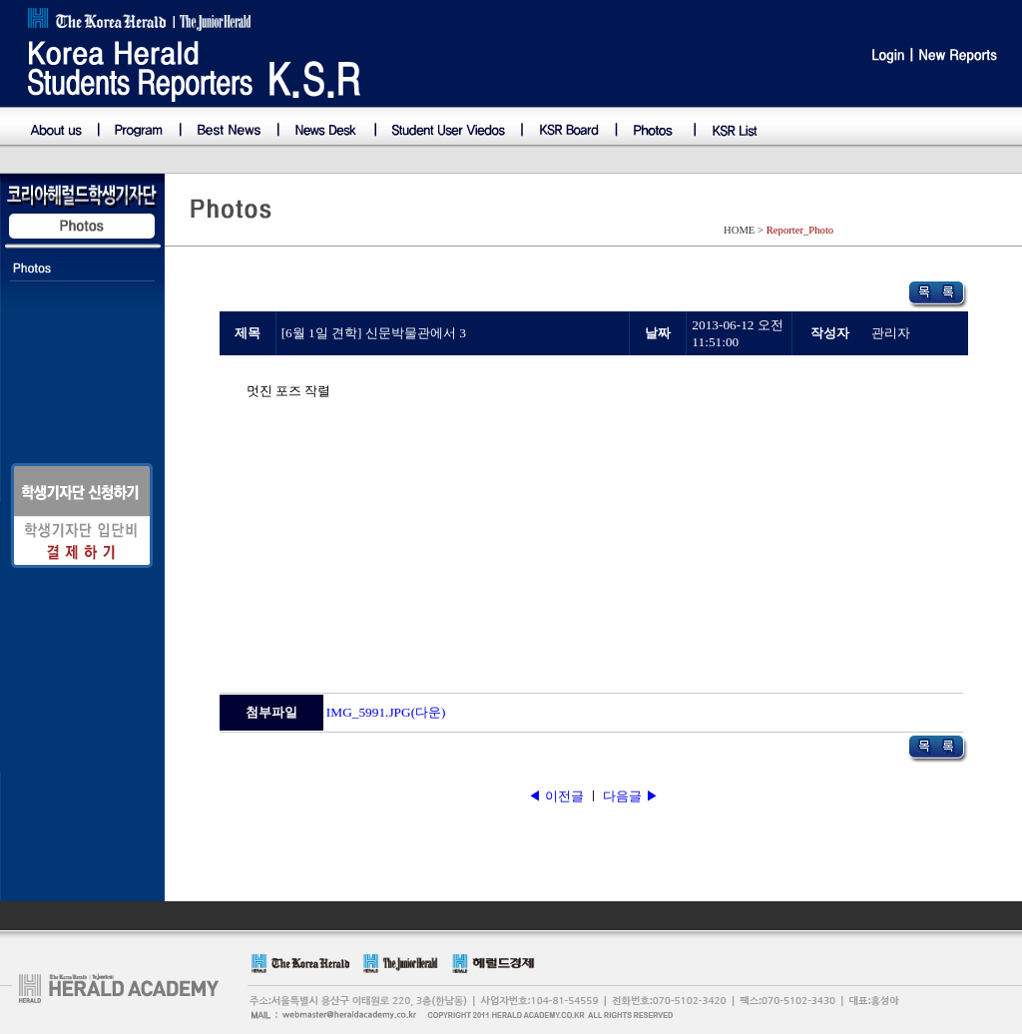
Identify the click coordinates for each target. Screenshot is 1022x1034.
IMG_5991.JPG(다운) (386, 712)
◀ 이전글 (557, 795)
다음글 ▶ (630, 795)
